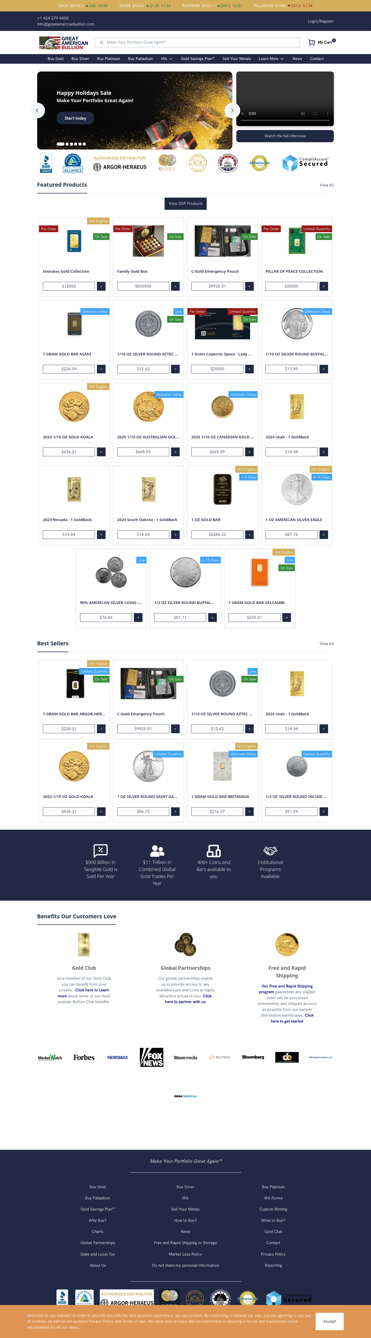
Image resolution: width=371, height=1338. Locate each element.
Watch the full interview (285, 136)
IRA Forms (273, 1198)
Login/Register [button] (321, 21)
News (185, 1231)
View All (327, 185)
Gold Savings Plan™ (98, 1209)
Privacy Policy (273, 1254)
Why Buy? (98, 1220)
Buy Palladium (97, 1198)
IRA (185, 1198)
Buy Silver (185, 1187)
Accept (329, 1321)
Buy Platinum (273, 1187)
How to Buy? (185, 1220)
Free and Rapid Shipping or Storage (185, 1242)
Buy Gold (97, 1187)
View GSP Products (186, 203)
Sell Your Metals (185, 1209)
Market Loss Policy (185, 1254)
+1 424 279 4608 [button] (53, 18)
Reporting (273, 1265)
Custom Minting (273, 1209)
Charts (97, 1231)
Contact (273, 1242)
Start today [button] (75, 118)
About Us (98, 1265)
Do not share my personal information (185, 1265)
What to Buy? (273, 1220)
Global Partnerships (97, 1242)
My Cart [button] (325, 42)
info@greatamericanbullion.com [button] (65, 24)
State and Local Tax (97, 1254)
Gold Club (273, 1231)
